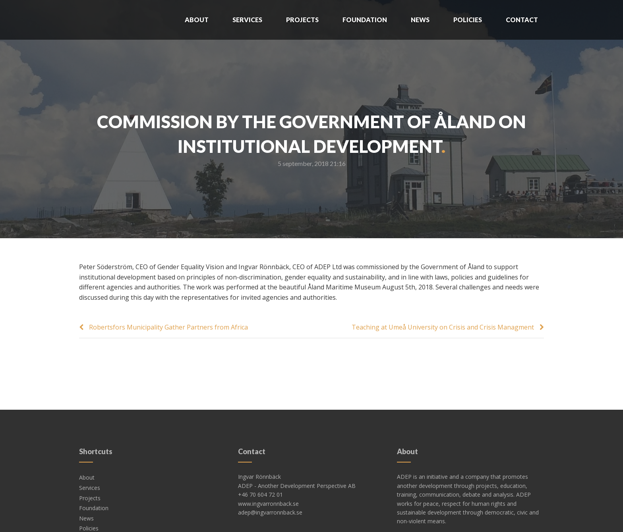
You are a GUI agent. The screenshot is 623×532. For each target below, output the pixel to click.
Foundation (364, 19)
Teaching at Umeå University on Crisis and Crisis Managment (443, 327)
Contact (522, 19)
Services (247, 19)
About (197, 19)
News (420, 19)
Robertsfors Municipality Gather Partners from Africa (168, 327)
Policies (467, 19)
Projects (302, 19)
